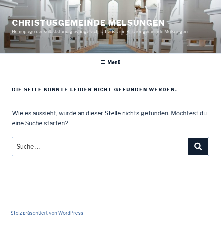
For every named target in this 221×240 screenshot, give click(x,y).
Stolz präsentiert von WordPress (47, 213)
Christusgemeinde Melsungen (88, 23)
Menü (110, 62)
